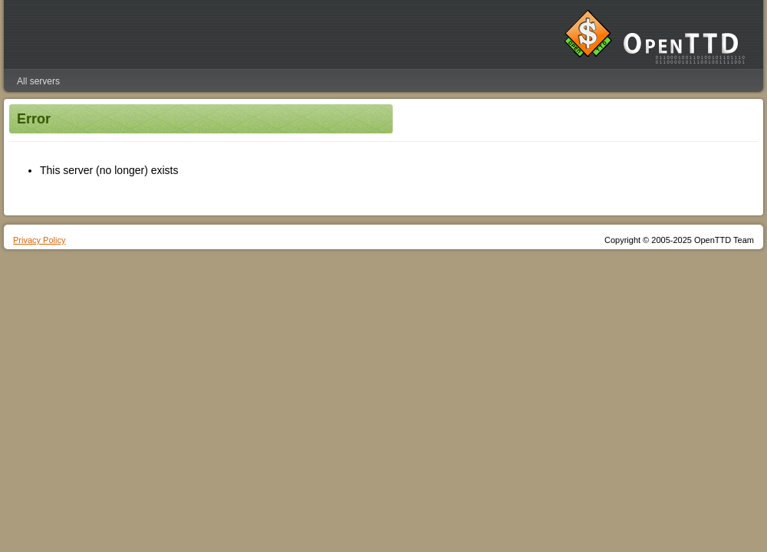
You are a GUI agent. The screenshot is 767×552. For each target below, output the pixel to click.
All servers (38, 81)
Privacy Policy (39, 240)
